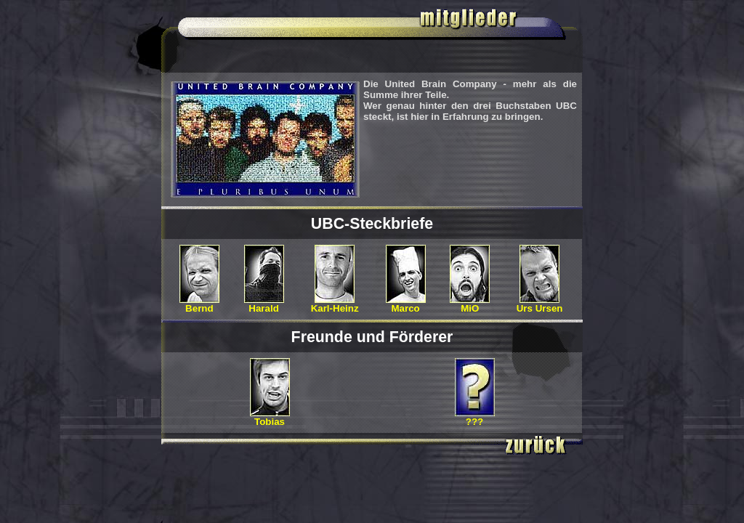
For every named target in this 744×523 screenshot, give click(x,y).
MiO (470, 304)
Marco (406, 304)
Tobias (270, 417)
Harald (264, 304)
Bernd (199, 304)
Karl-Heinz (335, 304)
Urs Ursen (540, 304)
